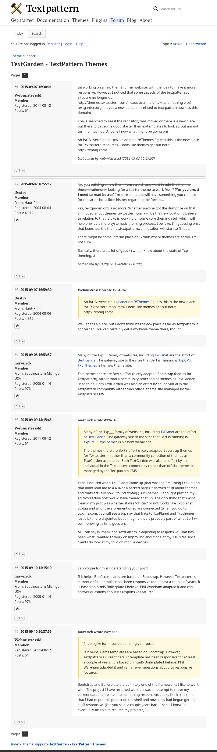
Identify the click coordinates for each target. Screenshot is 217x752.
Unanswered (196, 44)
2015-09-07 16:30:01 (35, 86)
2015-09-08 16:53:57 (35, 354)
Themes (80, 20)
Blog (131, 20)
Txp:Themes (87, 365)
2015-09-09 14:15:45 (35, 419)
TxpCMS (184, 360)
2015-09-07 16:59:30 (35, 289)
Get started (22, 20)
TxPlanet (161, 355)
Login (67, 44)
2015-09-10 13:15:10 (35, 567)
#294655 (110, 631)
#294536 (119, 290)
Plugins (99, 20)
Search (37, 33)
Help (79, 44)
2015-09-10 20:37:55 (35, 631)
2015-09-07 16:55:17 (35, 184)
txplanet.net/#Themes (132, 301)
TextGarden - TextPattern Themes (59, 64)
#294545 (110, 420)
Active (177, 44)
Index (18, 33)
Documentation (53, 20)
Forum (117, 20)
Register (53, 44)
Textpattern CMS (45, 8)
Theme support (23, 56)
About (145, 20)
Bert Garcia (87, 360)
